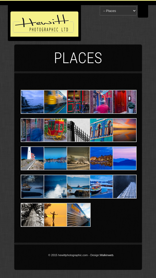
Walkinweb (106, 255)
